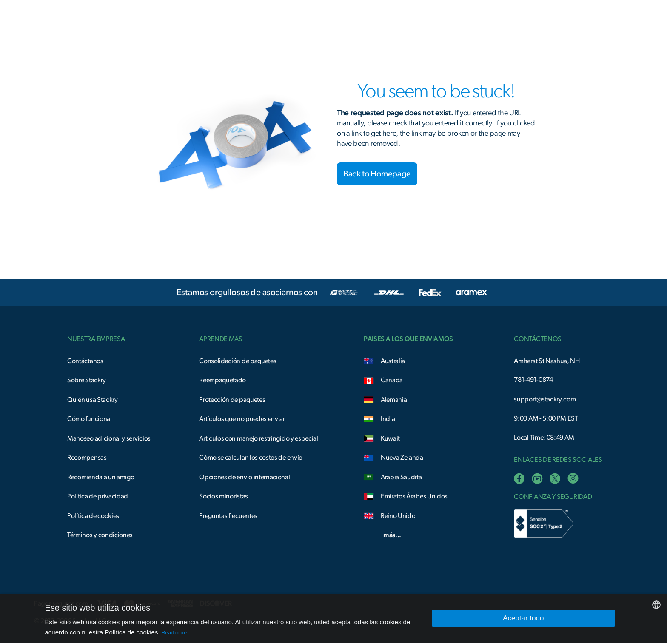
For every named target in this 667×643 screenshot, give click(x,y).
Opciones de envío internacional (244, 477)
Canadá (392, 380)
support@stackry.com (545, 399)
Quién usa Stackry (92, 399)
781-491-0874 (533, 379)
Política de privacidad (97, 496)
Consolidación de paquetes (237, 361)
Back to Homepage (377, 174)
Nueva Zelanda (402, 457)
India (388, 418)
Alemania (394, 399)
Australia (393, 361)
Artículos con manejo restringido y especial (258, 438)
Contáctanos (85, 361)
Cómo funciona (88, 418)
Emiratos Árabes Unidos (414, 496)
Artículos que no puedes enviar (242, 418)
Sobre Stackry (86, 380)
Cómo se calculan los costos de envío (250, 457)
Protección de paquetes (232, 399)
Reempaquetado (222, 380)
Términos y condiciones (100, 535)
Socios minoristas (223, 496)
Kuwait (390, 438)
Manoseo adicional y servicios (109, 438)
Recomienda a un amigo (100, 477)
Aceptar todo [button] (523, 618)
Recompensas (87, 457)
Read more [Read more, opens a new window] (174, 633)
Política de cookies (93, 515)
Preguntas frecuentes (228, 515)
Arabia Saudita (401, 477)
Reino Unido (398, 515)
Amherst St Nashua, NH (546, 361)
